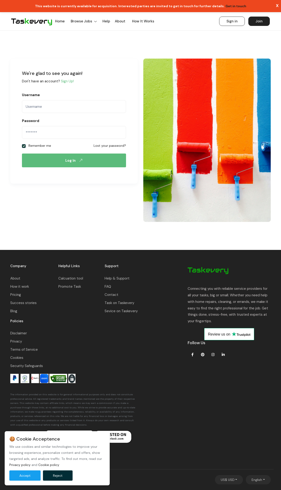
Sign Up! (67, 81)
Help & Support (117, 278)
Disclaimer (18, 333)
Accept (25, 475)
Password (30, 121)
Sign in (232, 21)
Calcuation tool (70, 278)
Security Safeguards (26, 366)
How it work (19, 286)
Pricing (15, 294)
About (120, 21)
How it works (143, 21)
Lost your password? (110, 146)
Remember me (36, 146)
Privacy (16, 341)
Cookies (16, 357)
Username (31, 95)
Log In (74, 160)
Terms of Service (24, 349)
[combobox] (229, 479)
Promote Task (69, 286)
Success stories (23, 303)
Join (259, 21)
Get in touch (235, 6)
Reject (58, 475)
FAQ (108, 286)
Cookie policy (48, 465)
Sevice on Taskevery (121, 311)
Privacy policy (20, 465)
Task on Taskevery (119, 303)
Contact (111, 294)
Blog (13, 311)
